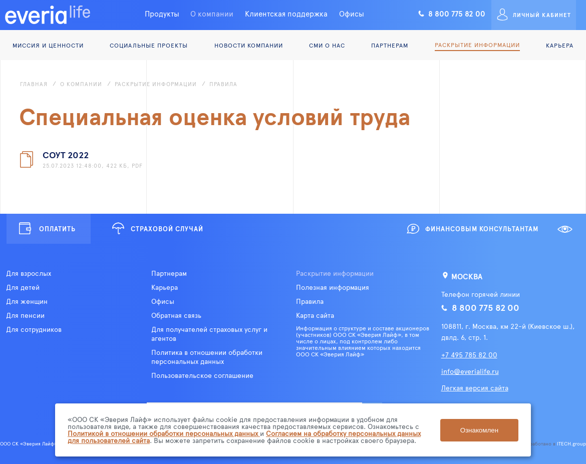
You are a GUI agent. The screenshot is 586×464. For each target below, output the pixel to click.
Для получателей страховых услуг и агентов (209, 334)
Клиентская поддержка (286, 13)
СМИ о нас (327, 45)
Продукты (162, 13)
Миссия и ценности (48, 45)
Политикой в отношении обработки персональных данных (164, 433)
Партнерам (389, 45)
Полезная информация (332, 287)
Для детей (23, 287)
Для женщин (27, 301)
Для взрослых (28, 273)
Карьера (559, 45)
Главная (34, 84)
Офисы (351, 13)
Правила (310, 301)
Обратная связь (176, 315)
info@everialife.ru (470, 371)
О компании (211, 13)
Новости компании (248, 45)
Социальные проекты (149, 45)
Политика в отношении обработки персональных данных (206, 357)
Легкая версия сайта (474, 387)
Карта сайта (315, 315)
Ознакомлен (479, 430)
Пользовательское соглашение (202, 375)
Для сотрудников (34, 329)
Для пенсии (25, 315)
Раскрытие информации (477, 45)
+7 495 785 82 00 (469, 354)
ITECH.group (571, 443)
